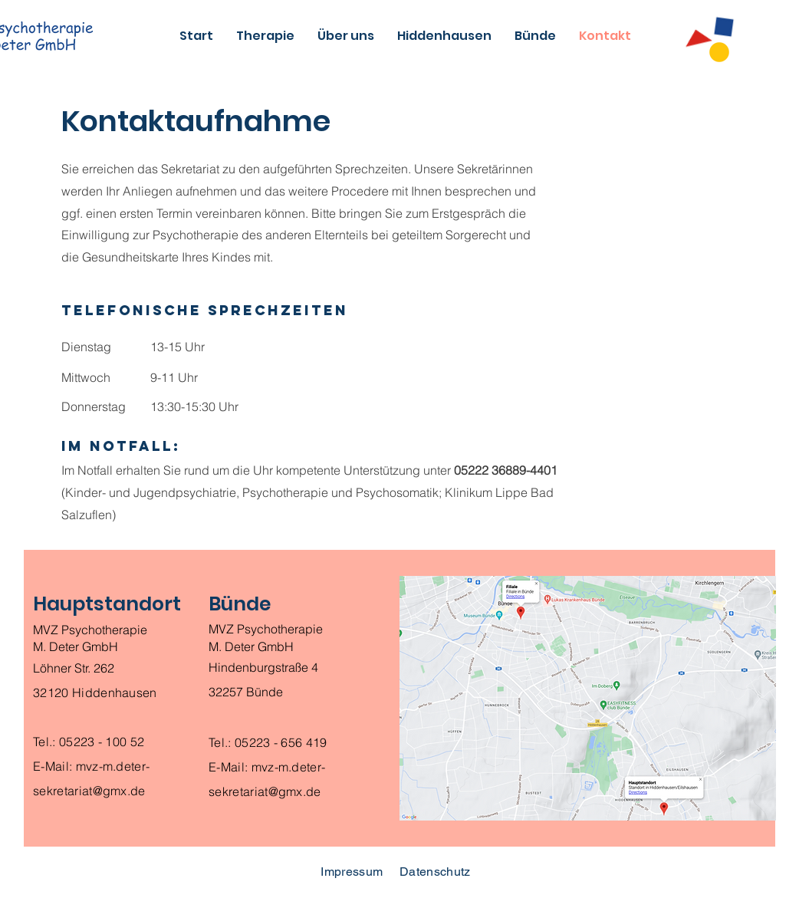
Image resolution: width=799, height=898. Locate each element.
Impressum (352, 871)
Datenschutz (435, 871)
